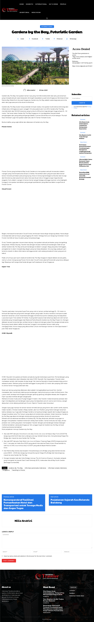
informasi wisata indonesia (57, 468)
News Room (83, 140)
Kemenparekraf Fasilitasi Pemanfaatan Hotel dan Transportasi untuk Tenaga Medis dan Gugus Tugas (23, 504)
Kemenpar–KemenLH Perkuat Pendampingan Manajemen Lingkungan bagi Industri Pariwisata (85, 146)
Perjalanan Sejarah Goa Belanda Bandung (70, 501)
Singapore (6, 470)
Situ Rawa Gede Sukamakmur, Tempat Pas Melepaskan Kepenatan (83, 124)
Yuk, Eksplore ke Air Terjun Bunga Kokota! (85, 135)
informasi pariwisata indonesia (35, 468)
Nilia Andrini (31, 90)
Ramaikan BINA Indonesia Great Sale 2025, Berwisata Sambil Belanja (85, 171)
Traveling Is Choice (18, 470)
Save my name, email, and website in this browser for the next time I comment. (28, 556)
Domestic (82, 119)
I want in (82, 102)
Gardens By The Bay (16, 468)
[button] (47, 18)
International (47, 26)
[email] (82, 98)
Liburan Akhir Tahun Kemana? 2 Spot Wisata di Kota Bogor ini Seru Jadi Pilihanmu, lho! (85, 159)
